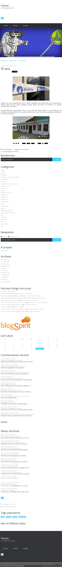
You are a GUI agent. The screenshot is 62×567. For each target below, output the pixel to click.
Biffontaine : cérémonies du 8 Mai (10, 300)
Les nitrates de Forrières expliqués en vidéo (13, 311)
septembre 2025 (5, 266)
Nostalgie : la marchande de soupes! (11, 472)
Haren (5, 5)
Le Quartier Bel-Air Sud (31, 305)
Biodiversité (4, 179)
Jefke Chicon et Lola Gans (8, 213)
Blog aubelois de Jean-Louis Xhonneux (22, 293)
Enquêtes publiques (6, 193)
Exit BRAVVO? (12, 384)
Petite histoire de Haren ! (19, 366)
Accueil (5, 25)
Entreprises (4, 195)
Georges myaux (5, 408)
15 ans (5, 68)
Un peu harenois (18, 360)
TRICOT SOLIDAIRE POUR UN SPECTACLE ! (13, 302)
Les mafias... (4, 291)
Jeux (2, 215)
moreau (3, 402)
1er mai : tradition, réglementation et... (11, 305)
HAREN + (3, 384)
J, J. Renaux (4, 378)
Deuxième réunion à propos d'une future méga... (21, 414)
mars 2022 (4, 279)
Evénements (4, 197)
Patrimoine (4, 217)
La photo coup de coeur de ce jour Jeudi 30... (13, 309)
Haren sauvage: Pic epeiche (8, 484)
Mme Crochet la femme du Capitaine (38, 302)
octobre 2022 (4, 277)
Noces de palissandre (7, 296)
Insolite (3, 208)
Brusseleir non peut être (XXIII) (9, 478)
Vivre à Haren (25, 149)
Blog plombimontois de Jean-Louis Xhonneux (28, 296)
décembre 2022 (5, 273)
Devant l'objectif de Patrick (35, 309)
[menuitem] (5, 25)
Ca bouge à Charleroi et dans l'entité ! (35, 298)
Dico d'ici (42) (4, 60)
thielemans (22, 517)
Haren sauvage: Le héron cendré (10, 436)
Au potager (4, 175)
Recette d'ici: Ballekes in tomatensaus (11, 442)
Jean (2, 390)
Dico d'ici (3, 188)
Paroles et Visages (19, 307)
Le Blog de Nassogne (34, 311)
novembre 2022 (5, 275)
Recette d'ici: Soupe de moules (9, 466)
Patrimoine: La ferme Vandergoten (10, 448)
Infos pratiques (5, 206)
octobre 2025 (4, 264)
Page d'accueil (12, 60)
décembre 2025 (5, 259)
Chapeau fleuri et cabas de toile (9, 184)
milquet (9, 517)
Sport (2, 221)
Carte (4, 422)
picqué (15, 517)
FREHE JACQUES (5, 372)
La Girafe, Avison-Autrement (30, 300)
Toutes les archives (5, 282)
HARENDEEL (4, 201)
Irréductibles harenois (7, 210)
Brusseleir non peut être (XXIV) (9, 454)
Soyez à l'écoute (16, 408)
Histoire (3, 204)
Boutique (3, 181)
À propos (25, 25)
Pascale (3, 414)
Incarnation (13, 291)
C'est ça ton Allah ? (6, 307)
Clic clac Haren (22, 60)
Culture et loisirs (5, 186)
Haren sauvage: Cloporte (8, 460)
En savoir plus (20, 565)
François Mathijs (5, 366)
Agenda (3, 173)
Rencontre (4, 219)
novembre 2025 (5, 261)
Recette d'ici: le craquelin (8, 490)
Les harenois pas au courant (14, 390)
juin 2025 (3, 268)
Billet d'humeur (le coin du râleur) (10, 177)
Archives (15, 25)
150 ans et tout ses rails (16, 378)
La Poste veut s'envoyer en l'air (20, 396)
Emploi (3, 190)
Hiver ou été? (11, 402)
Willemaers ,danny (6, 360)
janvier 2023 (4, 270)
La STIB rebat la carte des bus (20, 372)
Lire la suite (4, 250)
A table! (3, 170)
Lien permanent (6, 149)
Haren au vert (4, 199)
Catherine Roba (5, 396)
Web (2, 226)
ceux (2, 517)
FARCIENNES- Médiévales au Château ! (12, 298)
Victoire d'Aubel (5, 293)
